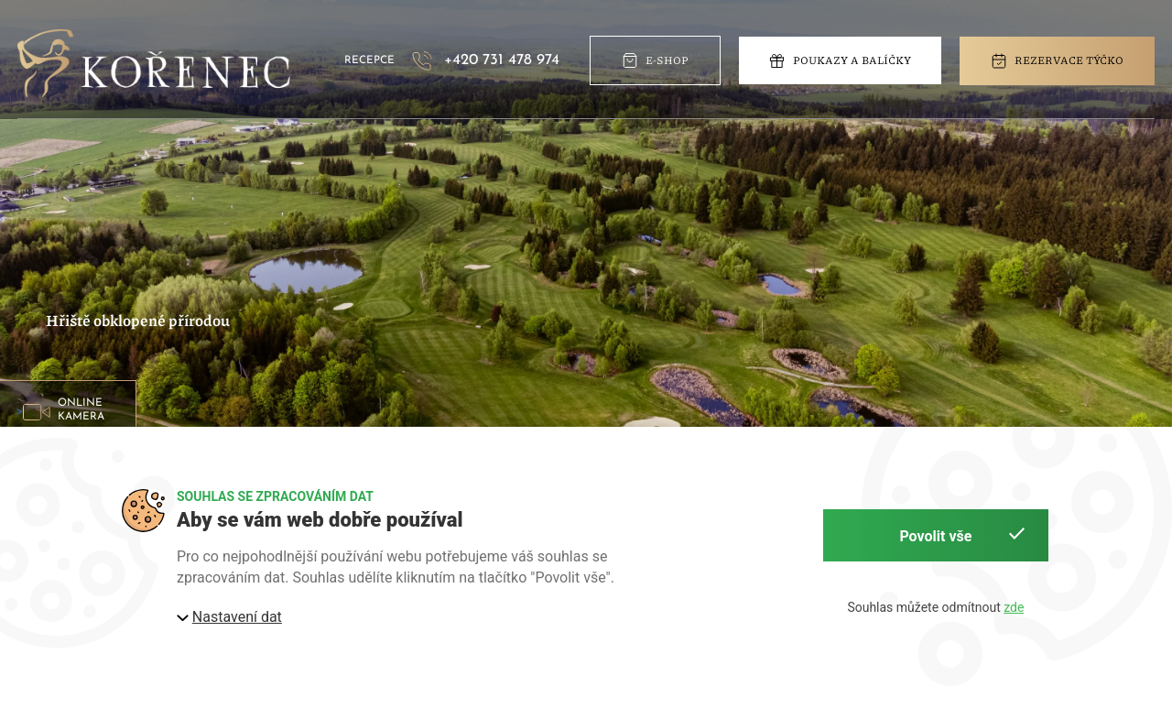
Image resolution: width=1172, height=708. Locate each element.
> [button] (67, 410)
